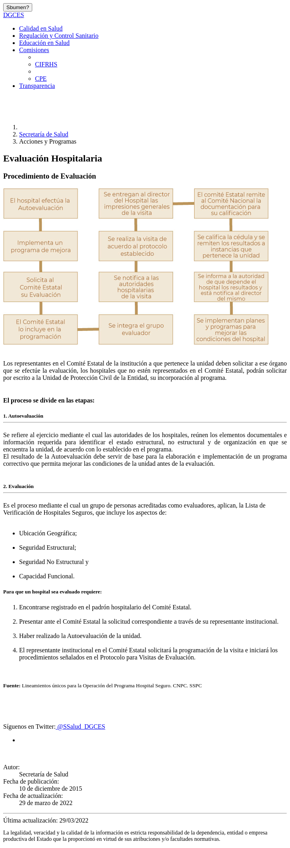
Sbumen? (17, 7)
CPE (41, 78)
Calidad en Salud (40, 28)
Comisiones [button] (34, 50)
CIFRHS (46, 64)
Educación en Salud (44, 42)
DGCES (13, 15)
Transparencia (37, 85)
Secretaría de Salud (43, 134)
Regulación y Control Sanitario (59, 35)
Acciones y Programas (47, 141)
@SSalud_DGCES (80, 726)
